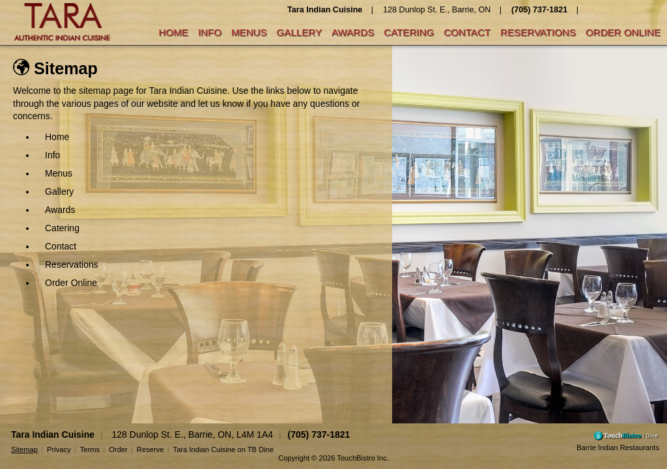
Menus (249, 32)
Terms (90, 449)
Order (118, 449)
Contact (467, 32)
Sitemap (24, 449)
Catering (409, 32)
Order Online (623, 32)
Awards (353, 32)
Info (209, 32)
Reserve (150, 449)
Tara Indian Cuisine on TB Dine (223, 449)
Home (173, 32)
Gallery (299, 32)
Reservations (538, 32)
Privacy (59, 449)
